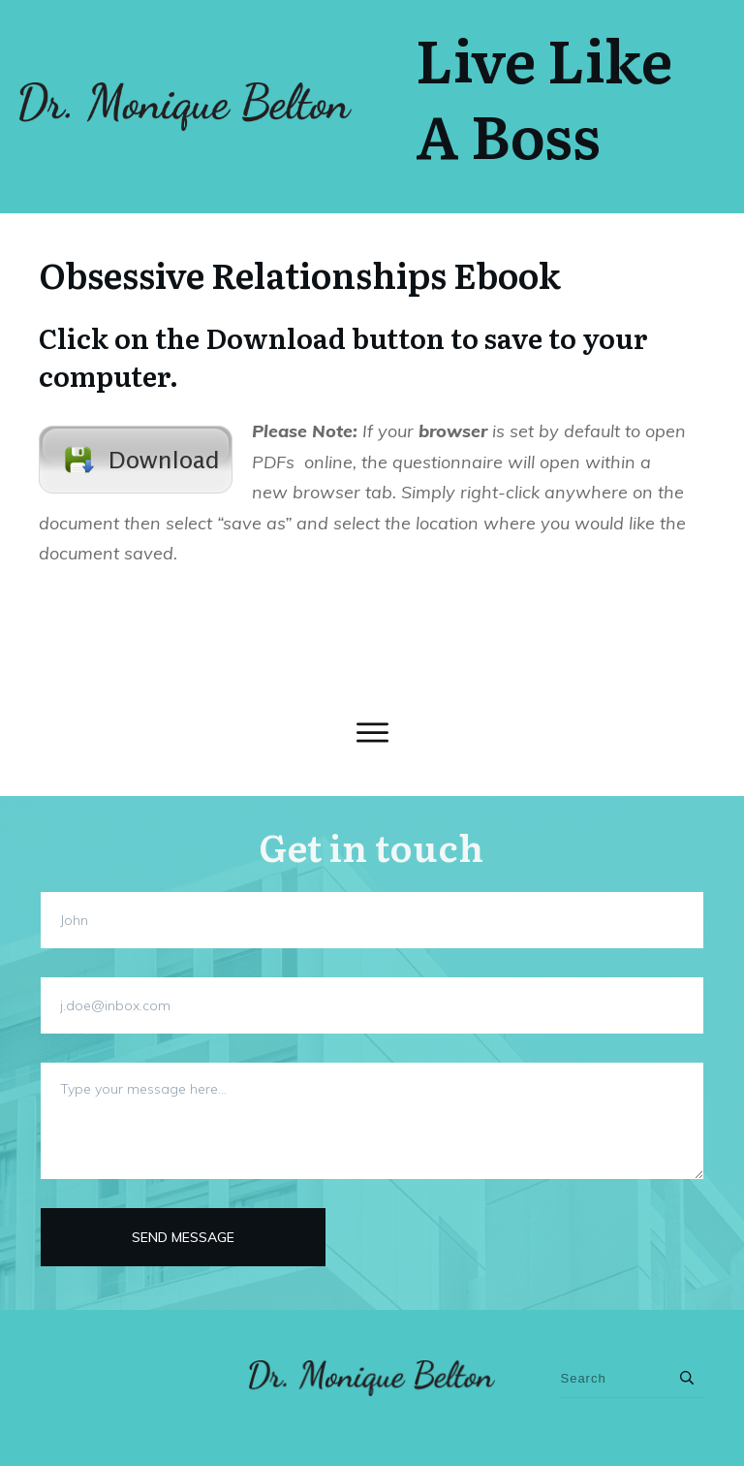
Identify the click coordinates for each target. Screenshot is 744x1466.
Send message (183, 1237)
